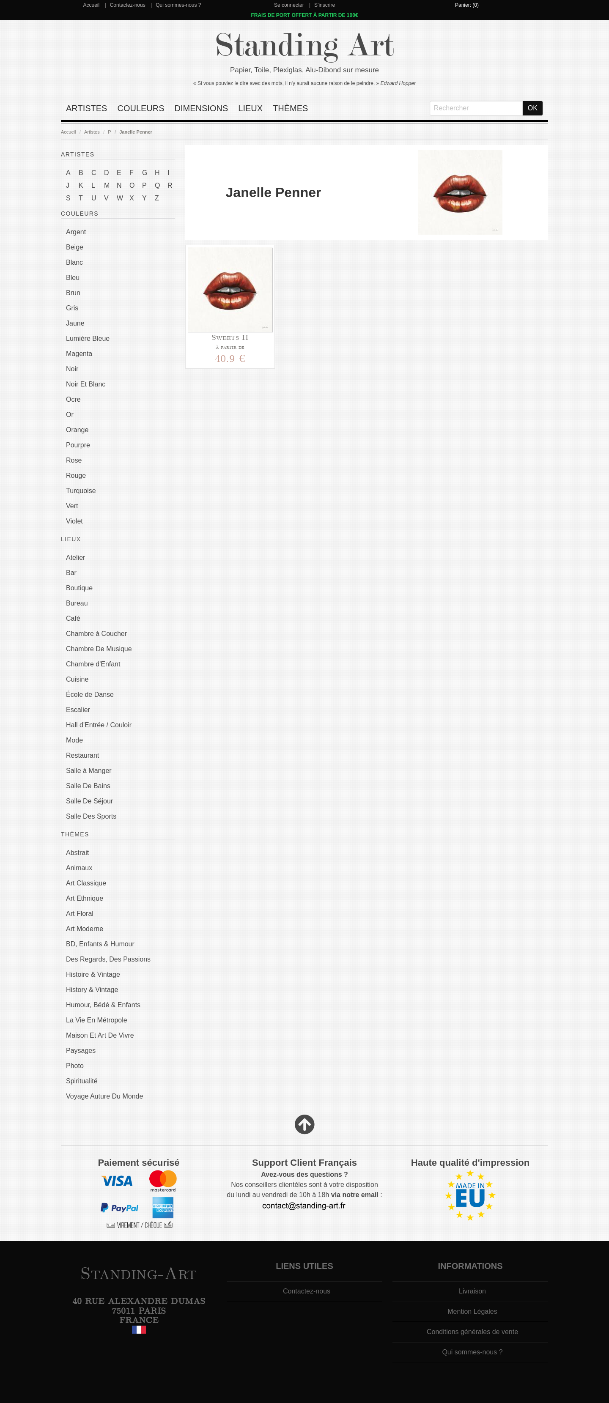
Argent (76, 232)
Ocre (73, 399)
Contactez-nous (127, 5)
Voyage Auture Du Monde (104, 1096)
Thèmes (290, 108)
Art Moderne (84, 928)
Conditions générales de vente (472, 1331)
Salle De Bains (88, 785)
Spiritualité (82, 1081)
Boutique (79, 588)
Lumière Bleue (88, 338)
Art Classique (86, 883)
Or (70, 414)
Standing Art (305, 45)
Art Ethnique (84, 898)
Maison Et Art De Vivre (100, 1035)
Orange (77, 429)
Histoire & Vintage (93, 974)
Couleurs (140, 108)
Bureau (77, 603)
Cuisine (77, 679)
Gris (72, 308)
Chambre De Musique (99, 648)
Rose (74, 460)
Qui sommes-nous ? (178, 5)
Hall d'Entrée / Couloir (99, 725)
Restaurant (82, 755)
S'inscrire (324, 5)
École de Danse (90, 694)
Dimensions (201, 108)
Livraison (472, 1291)
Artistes (86, 108)
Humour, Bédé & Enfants (103, 1004)
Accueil (91, 5)
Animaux (79, 867)
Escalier (78, 709)
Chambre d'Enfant (93, 664)
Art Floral (79, 913)
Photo (75, 1065)
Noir (72, 369)
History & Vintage (92, 989)
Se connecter (289, 5)
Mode (74, 740)
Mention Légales (472, 1311)
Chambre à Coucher (96, 633)
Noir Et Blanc (85, 384)
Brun (73, 292)
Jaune (75, 323)
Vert (72, 506)
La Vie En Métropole (96, 1020)
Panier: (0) (467, 5)
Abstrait (77, 852)
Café (73, 618)
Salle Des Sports (91, 816)
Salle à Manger (89, 770)
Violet (74, 521)
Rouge (76, 475)
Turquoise (81, 490)
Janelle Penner (135, 131)
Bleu (73, 277)
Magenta (79, 353)
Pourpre (78, 445)
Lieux (250, 108)
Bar (71, 572)
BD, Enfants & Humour (100, 944)
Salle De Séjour (89, 801)
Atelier (75, 557)
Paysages (81, 1050)
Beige (74, 247)
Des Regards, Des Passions (108, 959)
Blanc (74, 262)
